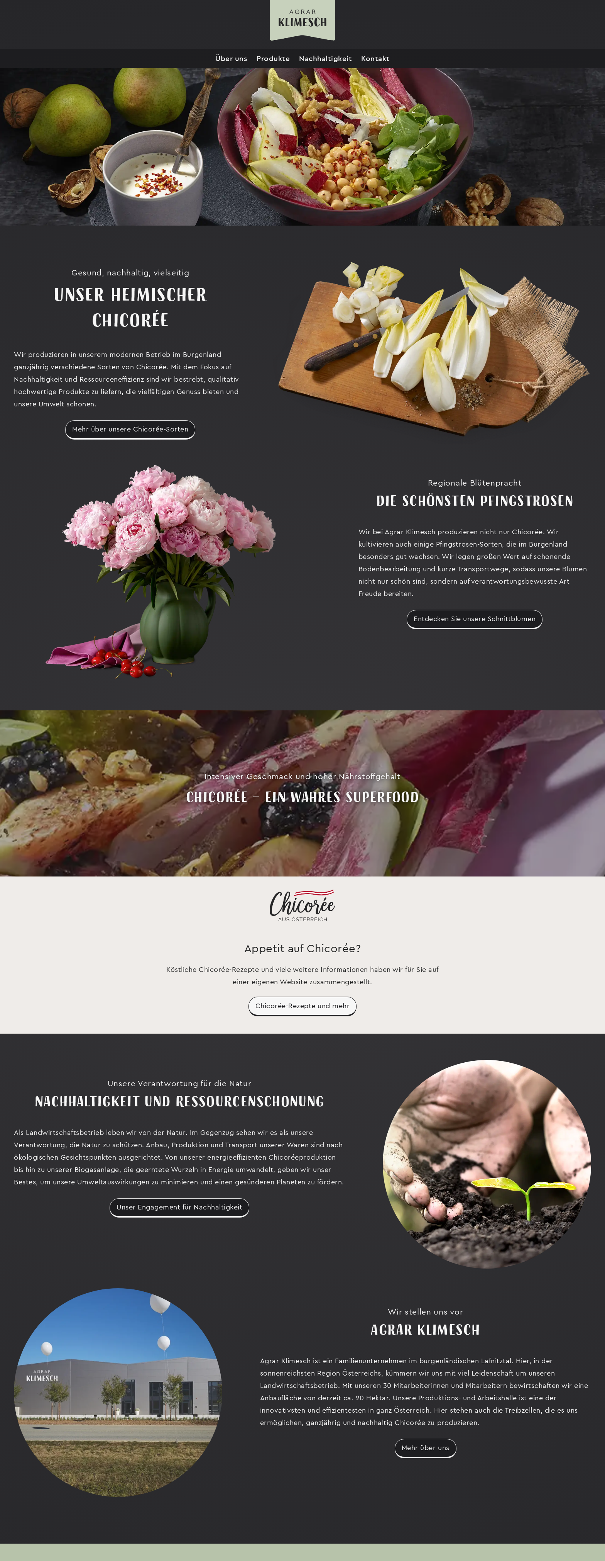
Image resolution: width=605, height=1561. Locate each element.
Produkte (273, 58)
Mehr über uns (426, 1448)
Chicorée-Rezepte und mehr (302, 1006)
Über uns (231, 58)
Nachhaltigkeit (325, 58)
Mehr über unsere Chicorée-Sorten (130, 429)
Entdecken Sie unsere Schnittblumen (475, 619)
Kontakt (375, 58)
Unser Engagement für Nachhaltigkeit (179, 1207)
